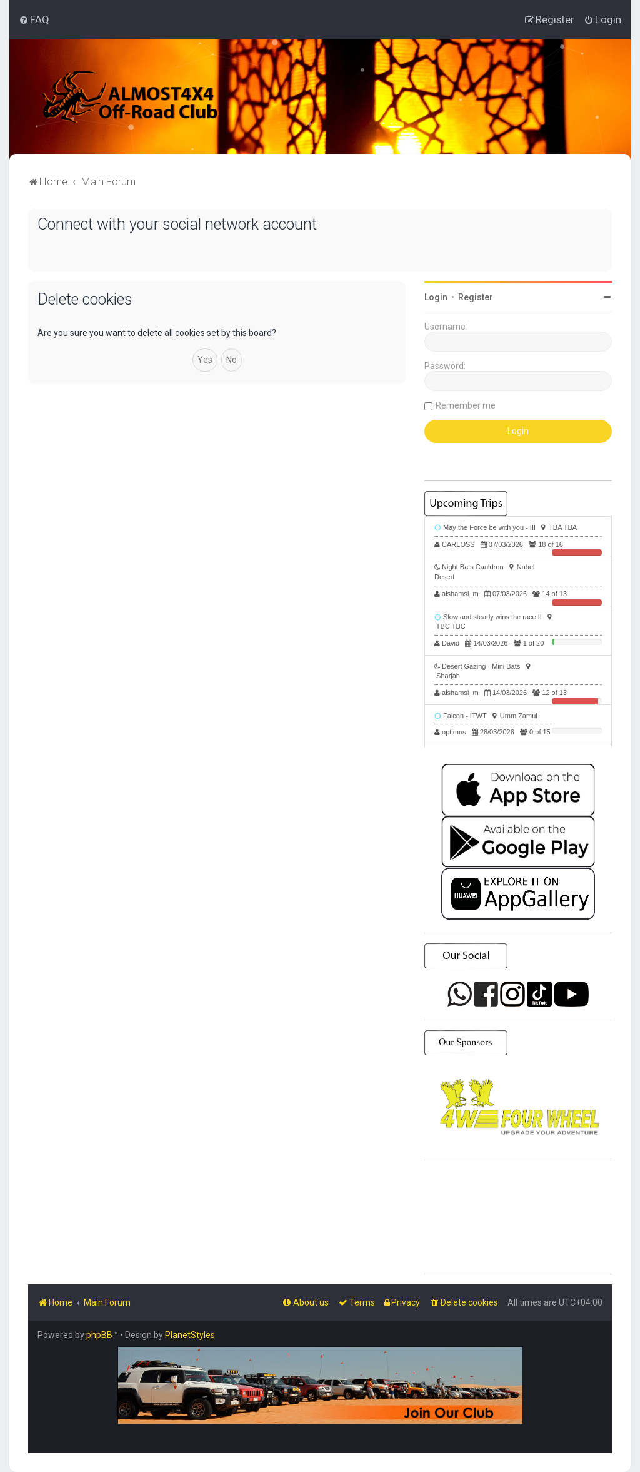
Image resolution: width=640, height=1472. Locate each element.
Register (475, 297)
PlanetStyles (190, 1335)
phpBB (99, 1335)
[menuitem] (34, 19)
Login (436, 297)
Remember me (466, 405)
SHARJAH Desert (518, 1217)
